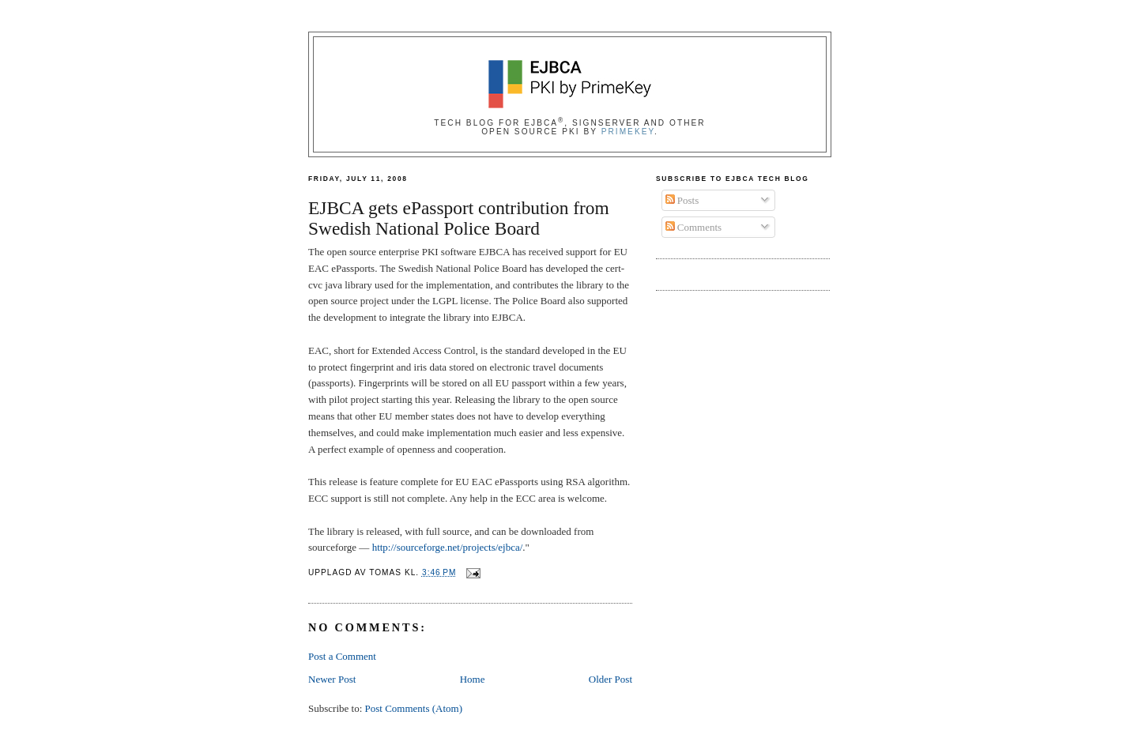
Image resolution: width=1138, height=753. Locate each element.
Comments (693, 227)
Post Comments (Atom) (414, 708)
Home (472, 679)
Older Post (610, 679)
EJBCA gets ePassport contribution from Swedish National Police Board (458, 218)
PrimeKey (627, 131)
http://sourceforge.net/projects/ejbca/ (447, 547)
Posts (682, 200)
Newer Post (332, 679)
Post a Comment (342, 656)
